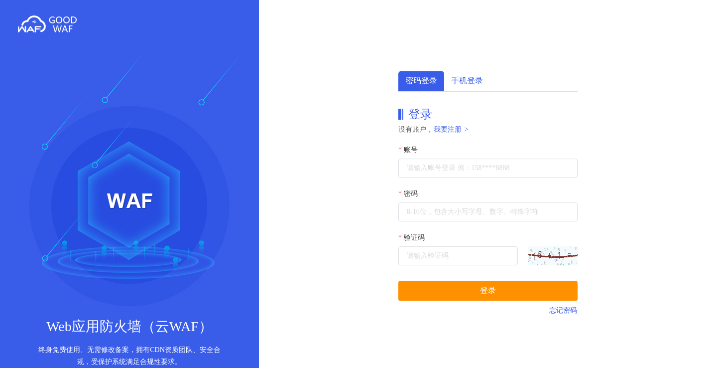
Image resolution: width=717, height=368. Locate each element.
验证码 (414, 237)
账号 (411, 150)
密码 (411, 193)
